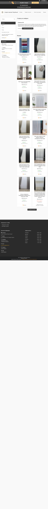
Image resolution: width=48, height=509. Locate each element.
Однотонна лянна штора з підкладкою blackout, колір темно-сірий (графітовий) (24, 165)
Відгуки (44, 12)
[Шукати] (14, 19)
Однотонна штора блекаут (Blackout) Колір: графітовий (39, 55)
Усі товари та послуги (31, 209)
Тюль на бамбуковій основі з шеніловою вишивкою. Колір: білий (39, 165)
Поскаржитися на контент (25, 259)
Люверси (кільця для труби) (28, 28)
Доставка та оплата (5, 226)
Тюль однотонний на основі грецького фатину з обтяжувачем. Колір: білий (39, 137)
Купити (25, 62)
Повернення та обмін (5, 224)
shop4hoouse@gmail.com (5, 245)
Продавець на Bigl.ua (24, 258)
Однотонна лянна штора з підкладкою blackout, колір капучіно (24, 137)
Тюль (3, 25)
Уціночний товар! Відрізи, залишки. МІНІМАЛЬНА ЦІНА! (7, 35)
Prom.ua (29, 257)
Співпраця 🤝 (4, 37)
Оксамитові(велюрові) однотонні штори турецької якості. (24, 55)
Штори (3, 27)
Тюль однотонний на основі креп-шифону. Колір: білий (39, 110)
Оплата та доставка (37, 12)
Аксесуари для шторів (5, 32)
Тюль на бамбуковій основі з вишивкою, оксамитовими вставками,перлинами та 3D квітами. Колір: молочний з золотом (39, 195)
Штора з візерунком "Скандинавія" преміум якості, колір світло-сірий (24, 195)
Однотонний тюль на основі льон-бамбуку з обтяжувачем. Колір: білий (40, 82)
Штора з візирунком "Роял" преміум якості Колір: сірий (24, 110)
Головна (20, 12)
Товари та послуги (28, 12)
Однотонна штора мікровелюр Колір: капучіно (24, 82)
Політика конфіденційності (33, 259)
